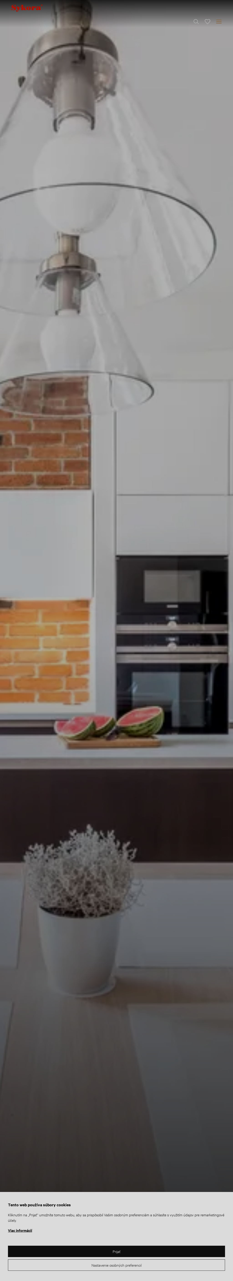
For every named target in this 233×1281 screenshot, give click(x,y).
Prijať (116, 1251)
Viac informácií (20, 1230)
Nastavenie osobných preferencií (116, 1265)
